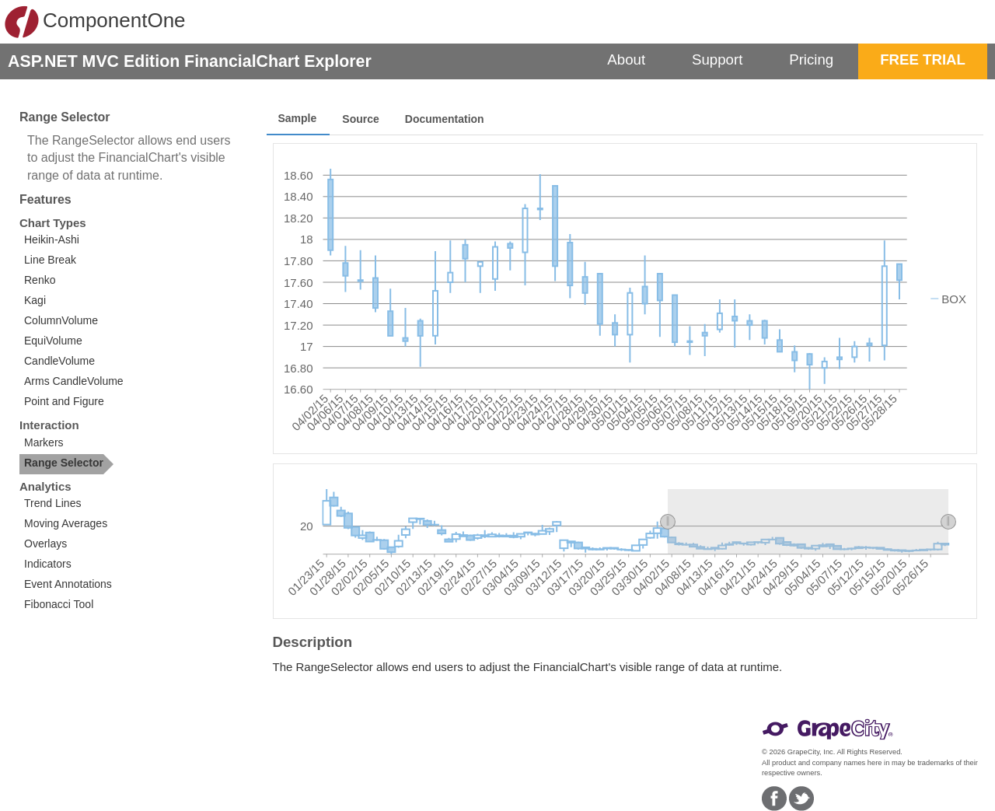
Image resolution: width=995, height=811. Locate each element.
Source (360, 119)
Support (717, 59)
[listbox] (76, 322)
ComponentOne (95, 22)
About (626, 59)
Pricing (811, 59)
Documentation (444, 119)
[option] (76, 241)
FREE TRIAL (922, 59)
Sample (297, 118)
